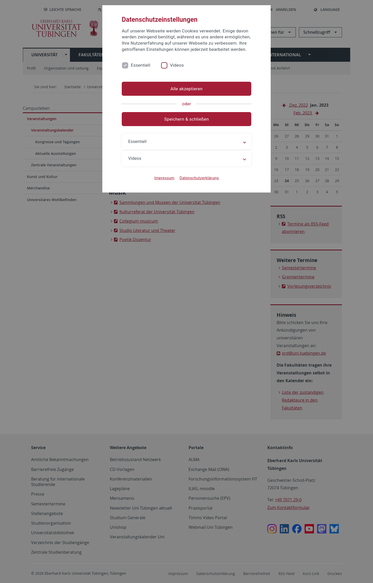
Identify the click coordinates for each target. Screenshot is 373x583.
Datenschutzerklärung (199, 178)
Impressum (164, 178)
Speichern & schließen (186, 119)
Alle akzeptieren (186, 88)
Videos (177, 65)
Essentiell (140, 65)
